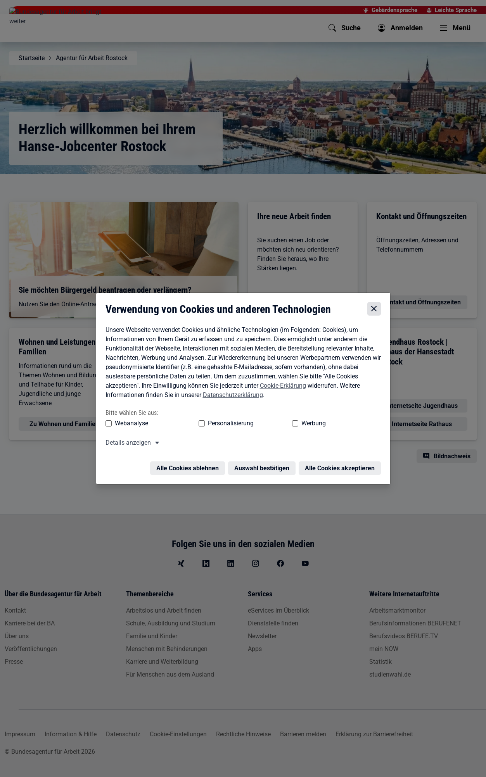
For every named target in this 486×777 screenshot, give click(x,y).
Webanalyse (129, 424)
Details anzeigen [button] (126, 443)
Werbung (268, 424)
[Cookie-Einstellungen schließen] (376, 310)
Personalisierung (207, 424)
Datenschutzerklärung (231, 395)
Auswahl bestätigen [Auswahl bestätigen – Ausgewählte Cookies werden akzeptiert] (263, 464)
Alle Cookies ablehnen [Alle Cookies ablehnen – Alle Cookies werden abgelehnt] (189, 464)
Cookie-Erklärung (281, 386)
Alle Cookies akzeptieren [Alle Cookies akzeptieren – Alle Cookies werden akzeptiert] (342, 464)
